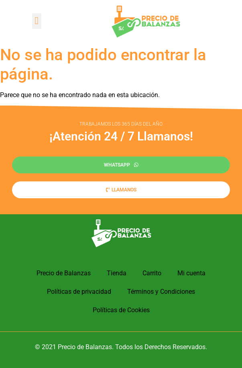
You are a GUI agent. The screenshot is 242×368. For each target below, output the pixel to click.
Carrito (151, 273)
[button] (36, 21)
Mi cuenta (191, 273)
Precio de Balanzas (64, 273)
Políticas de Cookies (121, 310)
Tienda (116, 273)
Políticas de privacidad (79, 291)
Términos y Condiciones (161, 291)
